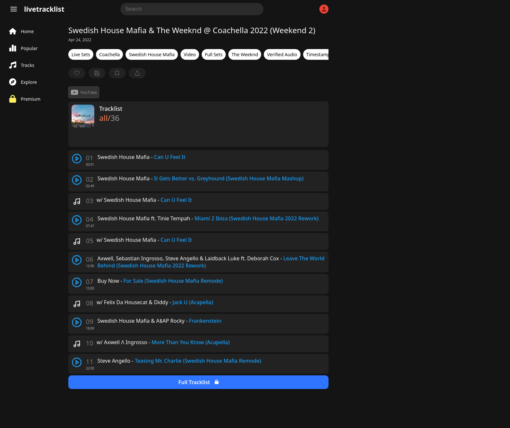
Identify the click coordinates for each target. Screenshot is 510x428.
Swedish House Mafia (151, 54)
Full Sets (213, 54)
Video (190, 54)
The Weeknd (245, 54)
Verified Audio (282, 54)
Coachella (109, 54)
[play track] (77, 158)
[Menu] (14, 9)
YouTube (84, 92)
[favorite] (76, 73)
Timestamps (319, 54)
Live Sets (81, 54)
